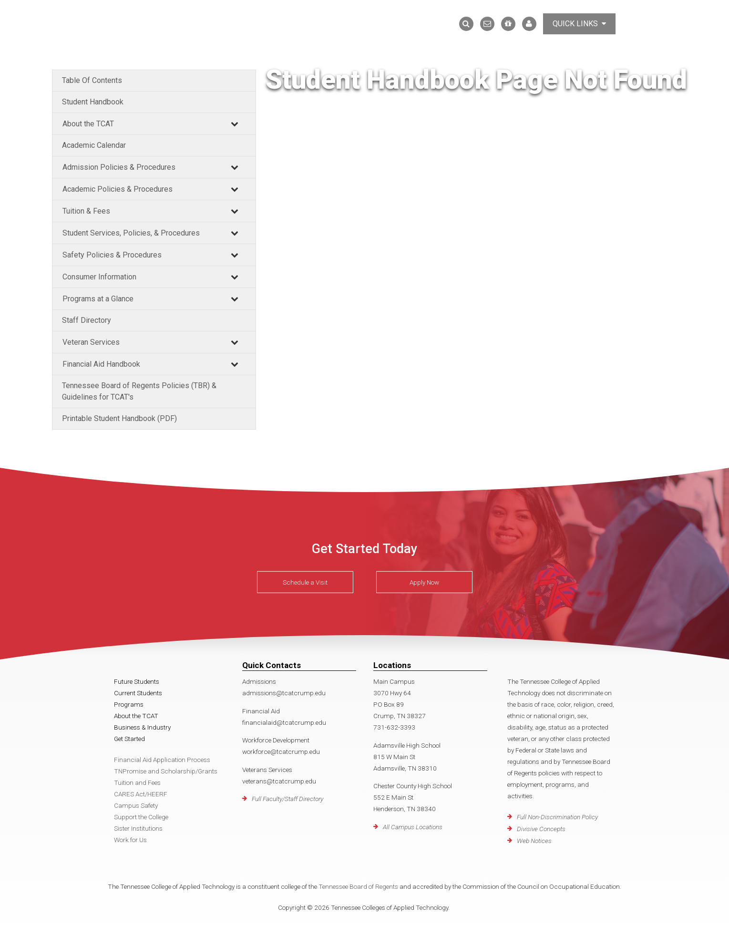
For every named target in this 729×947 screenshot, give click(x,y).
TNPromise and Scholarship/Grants (165, 771)
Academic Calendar (94, 145)
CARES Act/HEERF (140, 794)
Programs (129, 704)
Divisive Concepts (541, 829)
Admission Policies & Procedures (118, 167)
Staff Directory (86, 320)
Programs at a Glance (97, 298)
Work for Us (130, 840)
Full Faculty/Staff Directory (287, 799)
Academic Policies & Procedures (117, 189)
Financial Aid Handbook (101, 364)
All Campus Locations (412, 827)
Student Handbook (92, 101)
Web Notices (534, 840)
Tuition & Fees (86, 211)
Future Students (136, 681)
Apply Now (424, 582)
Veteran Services (91, 342)
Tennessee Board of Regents (358, 886)
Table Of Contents (92, 80)
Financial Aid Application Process (162, 759)
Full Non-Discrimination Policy (557, 817)
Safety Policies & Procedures (112, 254)
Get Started (129, 738)
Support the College (141, 817)
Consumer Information (99, 276)
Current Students (138, 693)
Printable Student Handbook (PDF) (119, 418)
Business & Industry (142, 727)
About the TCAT (88, 123)
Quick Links (579, 23)
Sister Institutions (138, 828)
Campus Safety (136, 805)
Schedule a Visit (305, 582)
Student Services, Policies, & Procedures (131, 232)
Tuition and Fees (137, 782)
